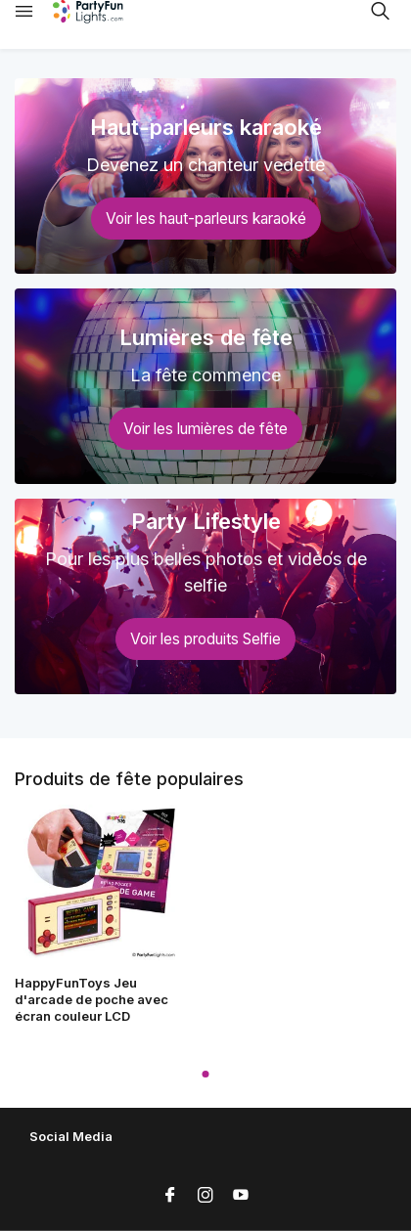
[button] (206, 1074)
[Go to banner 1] (205, 176)
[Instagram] (205, 1195)
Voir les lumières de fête (205, 428)
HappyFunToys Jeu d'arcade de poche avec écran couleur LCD (91, 999)
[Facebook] (170, 1195)
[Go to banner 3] (205, 596)
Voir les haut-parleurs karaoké (206, 218)
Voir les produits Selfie (205, 639)
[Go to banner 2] (205, 386)
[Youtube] (241, 1195)
